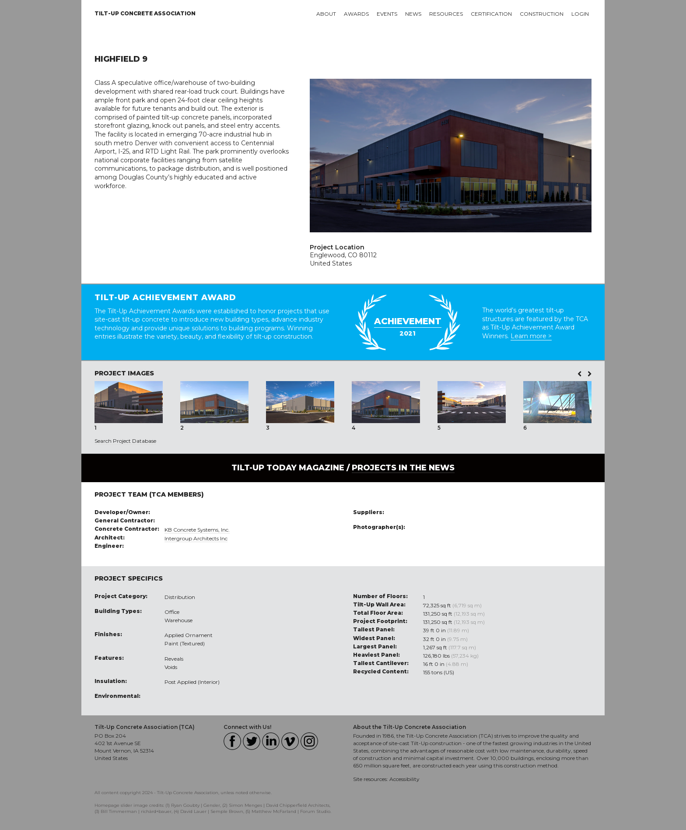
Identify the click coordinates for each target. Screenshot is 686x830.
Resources (446, 14)
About (326, 14)
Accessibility (404, 779)
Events (387, 14)
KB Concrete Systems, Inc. (197, 529)
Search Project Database (125, 441)
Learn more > (531, 336)
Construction (542, 14)
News (413, 14)
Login (580, 14)
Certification (491, 14)
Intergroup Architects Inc (196, 538)
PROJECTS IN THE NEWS (403, 468)
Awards (356, 14)
